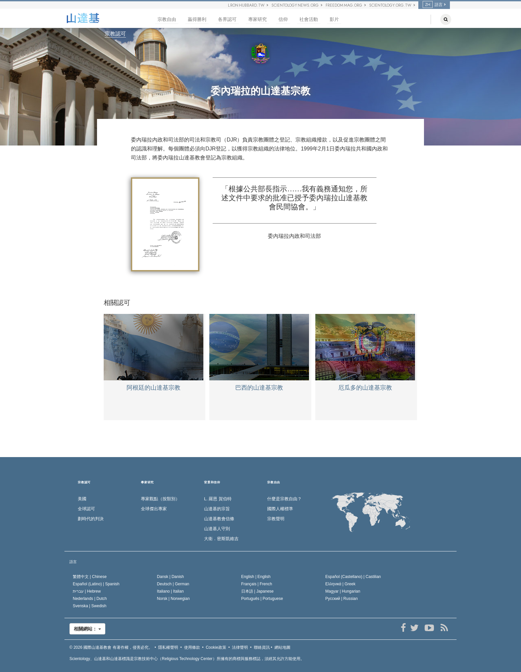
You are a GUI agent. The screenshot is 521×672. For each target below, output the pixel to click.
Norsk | (173, 598)
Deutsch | (173, 584)
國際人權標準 (280, 508)
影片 (334, 19)
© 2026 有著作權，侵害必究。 (111, 647)
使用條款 (192, 647)
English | (256, 576)
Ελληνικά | (340, 584)
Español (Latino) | (96, 584)
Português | (262, 598)
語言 (433, 5)
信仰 (283, 19)
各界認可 (227, 19)
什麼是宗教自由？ (284, 498)
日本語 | (257, 591)
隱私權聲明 (168, 647)
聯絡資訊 (262, 647)
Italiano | (170, 591)
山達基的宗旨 (217, 508)
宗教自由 (166, 19)
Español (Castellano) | (353, 576)
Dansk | (170, 576)
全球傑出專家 (154, 508)
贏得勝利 (197, 19)
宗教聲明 (275, 518)
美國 (82, 498)
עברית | (87, 591)
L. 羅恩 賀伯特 (218, 498)
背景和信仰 (212, 482)
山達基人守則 (217, 528)
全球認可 (86, 508)
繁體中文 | (90, 576)
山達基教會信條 (219, 518)
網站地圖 (282, 647)
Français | (256, 584)
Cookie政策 (216, 647)
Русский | (341, 598)
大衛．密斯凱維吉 (221, 538)
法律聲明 (240, 647)
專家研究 (257, 19)
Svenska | (89, 606)
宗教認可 (115, 34)
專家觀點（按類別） (160, 498)
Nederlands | (90, 598)
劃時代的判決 (91, 518)
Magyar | (342, 591)
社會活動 (308, 19)
